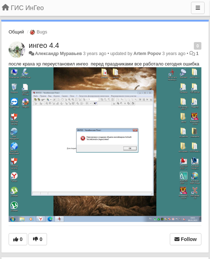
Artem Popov (147, 53)
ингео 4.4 (44, 45)
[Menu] (198, 8)
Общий (16, 32)
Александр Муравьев (58, 53)
